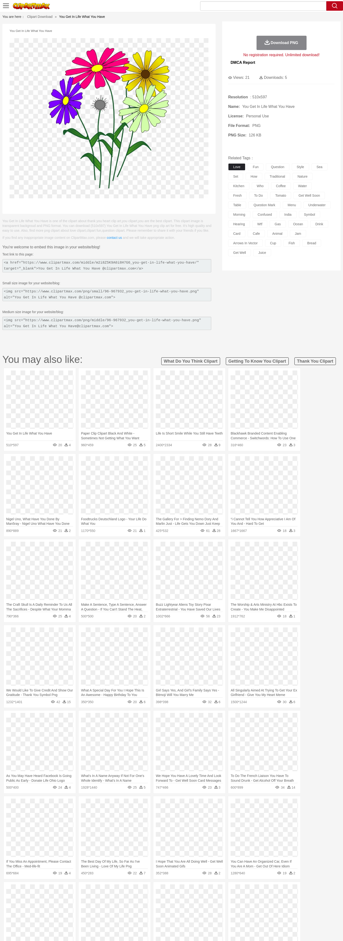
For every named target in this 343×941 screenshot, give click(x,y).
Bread (223, 919)
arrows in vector (245, 243)
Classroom (89, 911)
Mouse (232, 897)
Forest (259, 890)
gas (278, 224)
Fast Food (98, 919)
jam (298, 233)
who (260, 186)
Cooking (235, 919)
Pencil (118, 911)
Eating (211, 919)
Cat (88, 897)
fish (291, 243)
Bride (69, 904)
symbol (309, 214)
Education (131, 911)
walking (155, 904)
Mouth (214, 904)
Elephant (150, 897)
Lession (268, 911)
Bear (57, 897)
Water (218, 890)
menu (292, 205)
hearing (239, 224)
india (288, 214)
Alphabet (237, 911)
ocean (298, 224)
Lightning (166, 890)
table (237, 205)
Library (189, 911)
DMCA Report (243, 62)
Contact (270, 931)
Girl (185, 904)
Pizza (200, 919)
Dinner (190, 919)
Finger (235, 904)
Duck (128, 897)
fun (255, 167)
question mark (264, 205)
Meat (120, 919)
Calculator (253, 911)
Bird (65, 897)
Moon (179, 890)
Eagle (138, 897)
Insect (199, 897)
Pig (242, 897)
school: (37, 911)
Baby (59, 904)
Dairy (62, 919)
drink (319, 224)
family (80, 904)
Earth (109, 890)
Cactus (86, 890)
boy (193, 904)
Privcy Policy (252, 931)
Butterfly (77, 897)
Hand (245, 904)
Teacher (65, 911)
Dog (118, 897)
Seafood (148, 919)
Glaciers (141, 890)
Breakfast (50, 919)
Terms (235, 931)
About (223, 931)
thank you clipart (315, 361)
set (235, 176)
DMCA (284, 931)
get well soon (309, 195)
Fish (162, 897)
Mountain (205, 890)
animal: (37, 897)
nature (303, 176)
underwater (317, 205)
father (203, 904)
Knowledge (175, 911)
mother (92, 904)
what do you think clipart (190, 361)
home (167, 904)
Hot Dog (249, 919)
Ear (134, 904)
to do (258, 195)
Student (51, 911)
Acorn (49, 890)
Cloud (238, 890)
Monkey (220, 897)
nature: (37, 890)
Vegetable (162, 919)
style (300, 167)
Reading (105, 911)
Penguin (252, 897)
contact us (114, 238)
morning (239, 214)
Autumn (61, 890)
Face (225, 904)
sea (320, 167)
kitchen (238, 186)
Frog (171, 897)
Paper (214, 911)
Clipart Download (40, 17)
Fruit (111, 919)
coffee (281, 186)
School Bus (148, 911)
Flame (128, 890)
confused (265, 214)
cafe (256, 233)
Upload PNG (302, 931)
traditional (277, 176)
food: (35, 919)
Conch (99, 890)
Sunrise (191, 890)
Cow (110, 897)
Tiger (264, 897)
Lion (209, 897)
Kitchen (177, 919)
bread (311, 243)
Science (202, 911)
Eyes (143, 904)
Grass (153, 890)
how (254, 176)
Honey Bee (184, 897)
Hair (176, 904)
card (236, 233)
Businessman (108, 904)
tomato (280, 195)
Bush (228, 890)
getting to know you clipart (257, 361)
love (236, 167)
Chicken (98, 897)
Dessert (74, 919)
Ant (48, 897)
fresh (237, 195)
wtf (259, 224)
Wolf (285, 897)
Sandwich (133, 919)
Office (225, 911)
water (302, 186)
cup (273, 243)
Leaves (74, 890)
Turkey (275, 897)
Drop (248, 890)
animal (277, 233)
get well (239, 253)
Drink (85, 919)
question (277, 167)
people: (37, 904)
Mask (49, 904)
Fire (118, 890)
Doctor (125, 904)
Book (76, 911)
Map (161, 911)
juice (262, 253)
